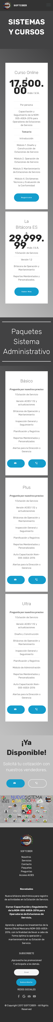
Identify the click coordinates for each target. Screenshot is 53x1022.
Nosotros (26, 857)
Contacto (26, 864)
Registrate (26, 198)
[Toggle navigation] (48, 4)
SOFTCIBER (20, 5)
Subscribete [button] (26, 982)
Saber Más (26, 292)
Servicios (26, 860)
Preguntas (26, 871)
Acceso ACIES (26, 875)
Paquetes (26, 867)
